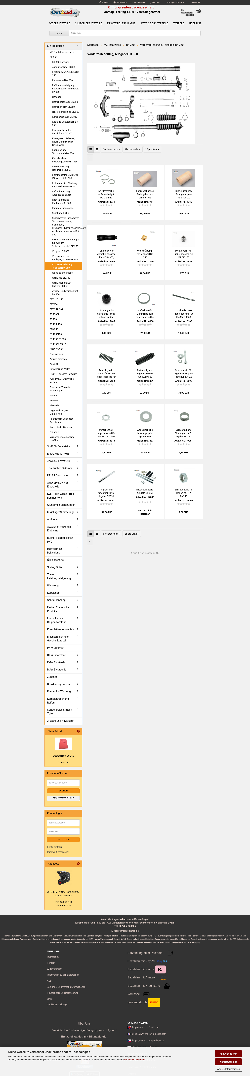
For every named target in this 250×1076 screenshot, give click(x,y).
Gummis (54, 400)
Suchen (104, 2)
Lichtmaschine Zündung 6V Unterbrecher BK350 (64, 185)
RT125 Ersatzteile (57, 475)
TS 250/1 (54, 314)
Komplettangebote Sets (61, 629)
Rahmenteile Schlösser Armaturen (61, 420)
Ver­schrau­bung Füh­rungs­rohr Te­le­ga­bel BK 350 (184, 433)
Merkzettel (194, 2)
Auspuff (54, 364)
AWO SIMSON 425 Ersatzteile (58, 484)
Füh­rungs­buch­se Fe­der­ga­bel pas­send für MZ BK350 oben (145, 194)
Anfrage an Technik (174, 2)
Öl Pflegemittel (55, 559)
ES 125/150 (56, 334)
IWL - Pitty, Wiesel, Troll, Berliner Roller (60, 495)
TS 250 (53, 319)
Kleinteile (54, 405)
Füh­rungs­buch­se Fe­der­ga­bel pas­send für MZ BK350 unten (183, 194)
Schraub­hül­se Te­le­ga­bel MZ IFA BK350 (183, 493)
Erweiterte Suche (63, 798)
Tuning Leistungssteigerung (59, 576)
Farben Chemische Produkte (58, 609)
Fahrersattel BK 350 (62, 80)
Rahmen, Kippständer (63, 208)
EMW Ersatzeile (56, 662)
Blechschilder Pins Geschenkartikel (58, 638)
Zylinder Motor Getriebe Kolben (62, 381)
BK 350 (53, 57)
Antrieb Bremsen (58, 359)
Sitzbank (54, 432)
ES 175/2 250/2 (58, 344)
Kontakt (51, 963)
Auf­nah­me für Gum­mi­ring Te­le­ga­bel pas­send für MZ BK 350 (145, 314)
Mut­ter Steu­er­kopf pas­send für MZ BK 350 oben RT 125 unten (106, 433)
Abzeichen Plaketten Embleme (59, 528)
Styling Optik (54, 567)
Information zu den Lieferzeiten (63, 974)
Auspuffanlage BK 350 (63, 67)
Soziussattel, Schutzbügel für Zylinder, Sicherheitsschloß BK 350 (65, 243)
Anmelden (63, 839)
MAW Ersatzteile (56, 669)
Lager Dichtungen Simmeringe (59, 412)
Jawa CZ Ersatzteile (154, 23)
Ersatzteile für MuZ (121, 23)
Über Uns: (84, 1023)
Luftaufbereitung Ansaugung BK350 (62, 193)
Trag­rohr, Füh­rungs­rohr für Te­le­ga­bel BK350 (106, 493)
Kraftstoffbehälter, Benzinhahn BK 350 (62, 132)
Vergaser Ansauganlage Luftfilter (62, 439)
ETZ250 (54, 304)
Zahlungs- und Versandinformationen (66, 987)
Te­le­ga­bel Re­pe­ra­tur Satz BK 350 (145, 491)
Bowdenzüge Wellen (60, 369)
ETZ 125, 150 (56, 299)
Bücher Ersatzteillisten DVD (60, 539)
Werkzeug (53, 585)
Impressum (53, 957)
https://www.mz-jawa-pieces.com (148, 1034)
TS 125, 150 (56, 324)
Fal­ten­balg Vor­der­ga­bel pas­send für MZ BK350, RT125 (106, 254)
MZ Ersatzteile (59, 23)
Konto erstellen (55, 847)
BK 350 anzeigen (60, 62)
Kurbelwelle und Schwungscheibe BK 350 (65, 160)
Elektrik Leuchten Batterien (63, 374)
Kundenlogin (138, 2)
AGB (49, 980)
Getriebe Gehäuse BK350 (65, 102)
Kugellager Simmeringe (60, 512)
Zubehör (52, 676)
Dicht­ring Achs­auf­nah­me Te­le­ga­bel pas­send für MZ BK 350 (106, 314)
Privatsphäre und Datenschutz (62, 993)
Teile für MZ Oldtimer (59, 468)
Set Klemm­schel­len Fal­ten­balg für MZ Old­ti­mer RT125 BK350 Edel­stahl (106, 194)
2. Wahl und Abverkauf (60, 720)
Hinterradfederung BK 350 (65, 112)
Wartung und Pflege (62, 272)
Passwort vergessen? (58, 852)
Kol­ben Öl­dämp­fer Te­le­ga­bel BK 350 (145, 254)
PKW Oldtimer (55, 647)
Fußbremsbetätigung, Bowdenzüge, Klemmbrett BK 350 (65, 88)
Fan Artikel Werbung (59, 691)
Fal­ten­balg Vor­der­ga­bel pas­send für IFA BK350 (145, 373)
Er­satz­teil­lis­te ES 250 (63, 755)
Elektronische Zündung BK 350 (65, 74)
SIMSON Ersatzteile (88, 23)
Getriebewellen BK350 (63, 107)
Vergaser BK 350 (60, 251)
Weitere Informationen (228, 1069)
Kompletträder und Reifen (58, 700)
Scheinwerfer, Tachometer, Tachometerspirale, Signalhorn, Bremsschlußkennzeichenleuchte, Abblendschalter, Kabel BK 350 (67, 226)
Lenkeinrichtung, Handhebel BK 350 (61, 168)
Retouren (155, 2)
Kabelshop (53, 592)
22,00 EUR (63, 762)
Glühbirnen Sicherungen (61, 504)
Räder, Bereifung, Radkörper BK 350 (61, 201)
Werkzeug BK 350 (61, 277)
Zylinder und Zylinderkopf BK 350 (65, 293)
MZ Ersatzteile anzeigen (62, 52)
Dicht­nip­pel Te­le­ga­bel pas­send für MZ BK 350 (183, 254)
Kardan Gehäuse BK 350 (64, 116)
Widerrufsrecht (54, 968)
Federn (53, 395)
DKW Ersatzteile (56, 655)
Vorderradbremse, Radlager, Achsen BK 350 (65, 258)
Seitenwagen (56, 354)
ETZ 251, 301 (56, 309)
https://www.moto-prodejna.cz (148, 1040)
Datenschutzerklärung (134, 1059)
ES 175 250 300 (58, 339)
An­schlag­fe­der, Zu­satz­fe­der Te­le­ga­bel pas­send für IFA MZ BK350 (106, 373)
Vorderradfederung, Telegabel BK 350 (62, 266)
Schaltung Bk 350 (61, 213)
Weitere (178, 23)
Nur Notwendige (228, 1062)
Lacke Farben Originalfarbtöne (56, 620)
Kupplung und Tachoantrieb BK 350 (63, 152)
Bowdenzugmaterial (59, 684)
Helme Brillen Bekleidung (55, 550)
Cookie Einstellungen (57, 1004)
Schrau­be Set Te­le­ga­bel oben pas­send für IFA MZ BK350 (184, 373)
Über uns (195, 23)
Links (49, 999)
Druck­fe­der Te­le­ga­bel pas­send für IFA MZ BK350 (183, 313)
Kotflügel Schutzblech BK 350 (65, 123)
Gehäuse (56, 97)
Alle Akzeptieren (228, 1053)
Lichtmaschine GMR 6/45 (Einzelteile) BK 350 (65, 177)
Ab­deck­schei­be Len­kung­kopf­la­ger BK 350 (145, 433)
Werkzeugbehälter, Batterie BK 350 (61, 284)
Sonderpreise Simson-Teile (60, 711)
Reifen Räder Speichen (61, 427)
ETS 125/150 (56, 349)
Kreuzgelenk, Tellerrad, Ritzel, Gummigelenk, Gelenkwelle (63, 141)
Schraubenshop (56, 600)
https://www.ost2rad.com (145, 1027)
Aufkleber (52, 519)
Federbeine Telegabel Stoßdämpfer (60, 389)
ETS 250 (54, 329)
